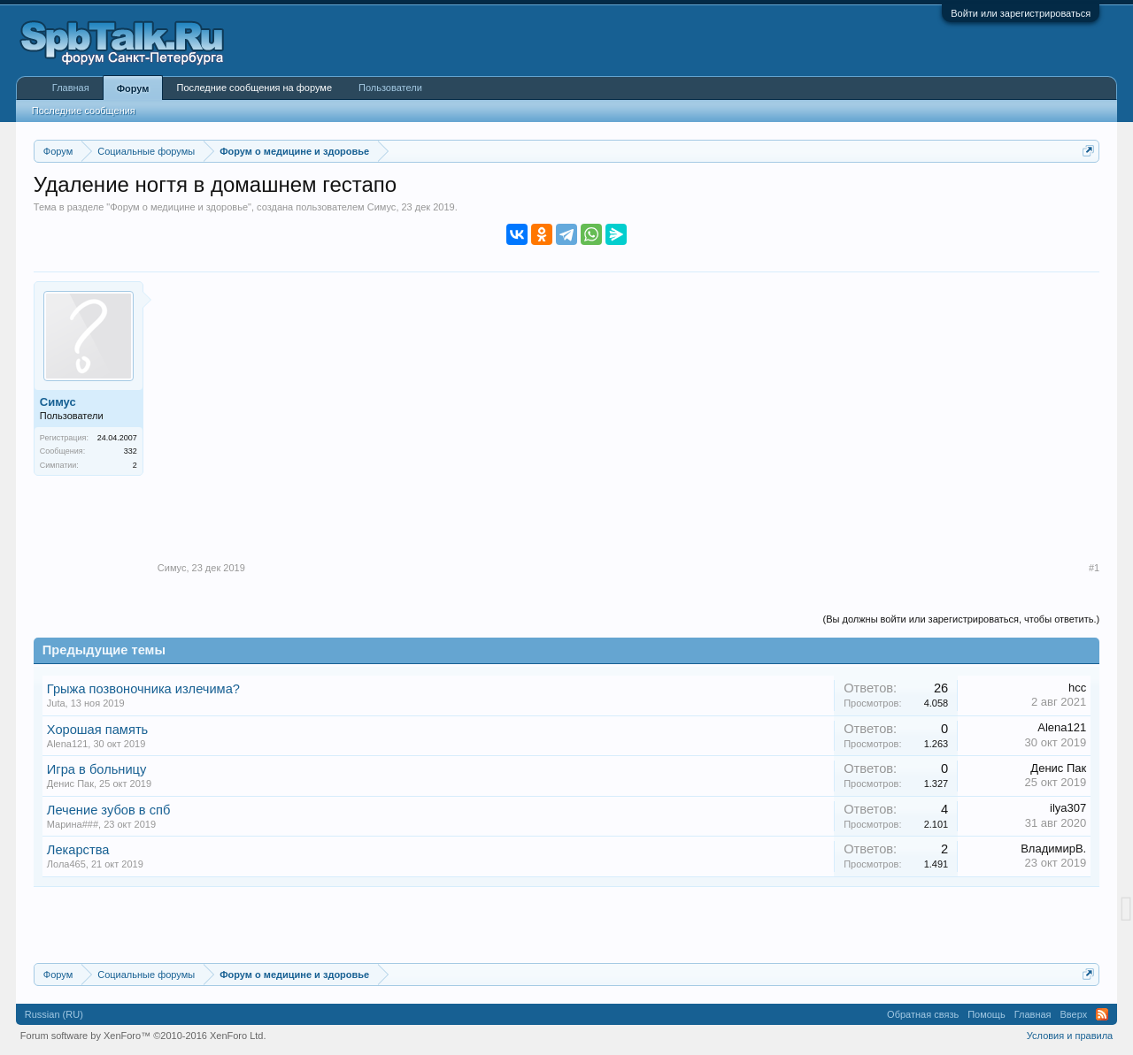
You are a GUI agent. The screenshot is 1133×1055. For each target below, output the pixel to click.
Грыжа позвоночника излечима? (143, 689)
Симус (382, 207)
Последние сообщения (83, 110)
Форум (133, 88)
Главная (70, 87)
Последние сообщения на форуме (254, 87)
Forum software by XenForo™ (143, 1035)
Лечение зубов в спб (109, 810)
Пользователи (390, 87)
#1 (1094, 567)
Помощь (986, 1014)
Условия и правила (1070, 1035)
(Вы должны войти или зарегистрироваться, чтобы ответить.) (961, 619)
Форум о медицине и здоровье (179, 207)
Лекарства (78, 850)
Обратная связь (923, 1014)
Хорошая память (97, 729)
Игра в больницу (97, 769)
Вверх (1074, 1014)
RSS (1102, 1014)
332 (130, 451)
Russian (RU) (54, 1014)
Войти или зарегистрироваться (1021, 13)
